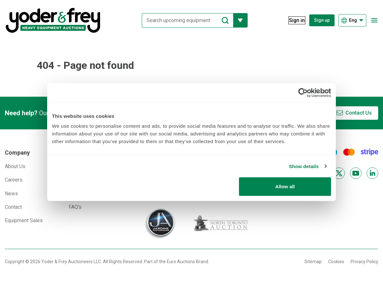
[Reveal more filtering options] (236, 20)
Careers (13, 180)
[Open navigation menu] (374, 20)
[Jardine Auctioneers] (159, 223)
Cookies (336, 261)
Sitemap (313, 261)
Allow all (285, 186)
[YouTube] (356, 173)
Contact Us (358, 113)
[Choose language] (352, 20)
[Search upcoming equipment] (183, 20)
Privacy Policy (364, 261)
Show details (304, 166)
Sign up (322, 20)
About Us (15, 166)
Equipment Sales (24, 220)
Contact (13, 207)
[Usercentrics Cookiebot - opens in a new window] (303, 92)
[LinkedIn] (372, 173)
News (11, 194)
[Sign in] (293, 20)
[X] (339, 173)
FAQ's (75, 207)
